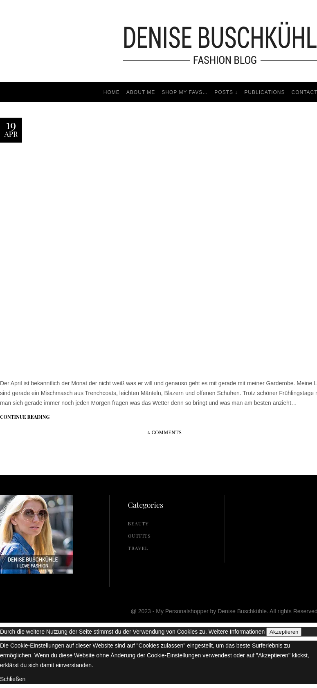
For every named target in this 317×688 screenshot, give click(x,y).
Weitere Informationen (237, 631)
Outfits (139, 535)
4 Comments (165, 433)
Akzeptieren (284, 632)
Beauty (138, 523)
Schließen (12, 679)
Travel (138, 548)
